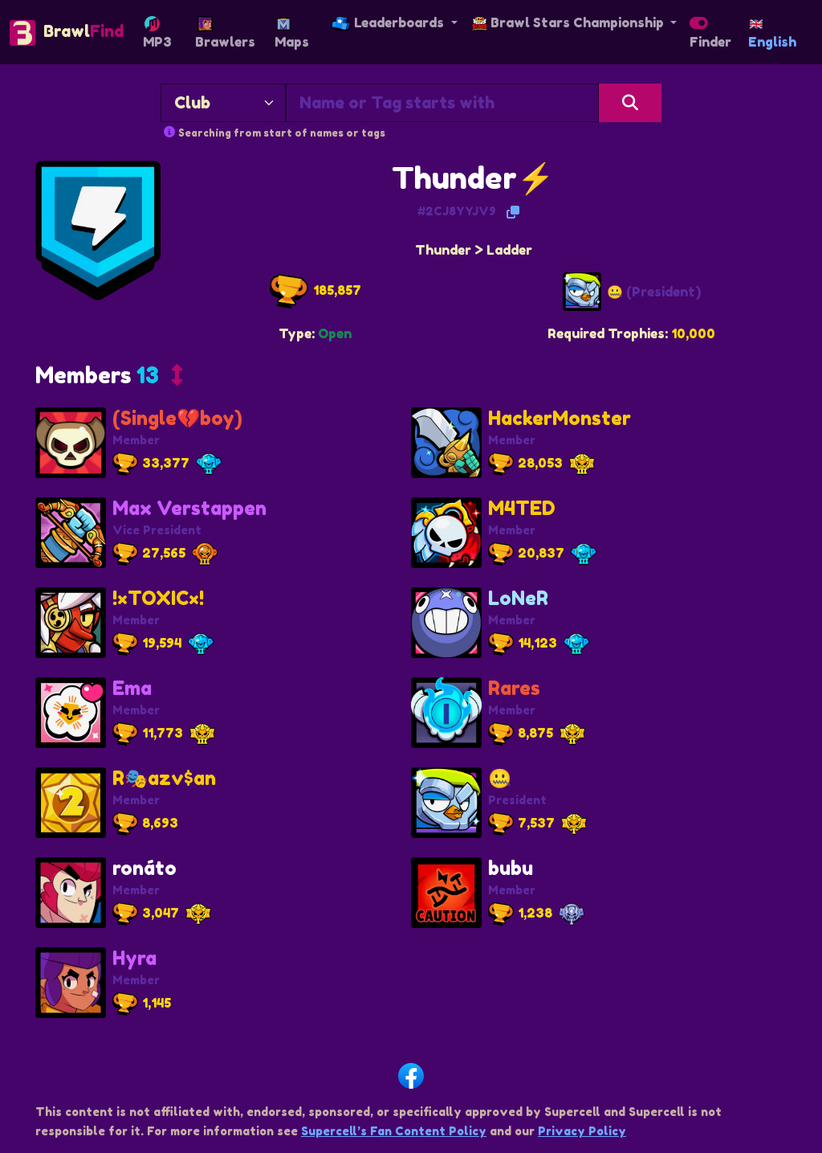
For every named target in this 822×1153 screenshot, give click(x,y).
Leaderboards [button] (389, 22)
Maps (292, 34)
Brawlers (225, 33)
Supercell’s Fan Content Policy (393, 1131)
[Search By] (223, 103)
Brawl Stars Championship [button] (569, 22)
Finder (710, 36)
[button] (108, 378)
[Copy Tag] (513, 212)
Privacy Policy (582, 1131)
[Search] (630, 103)
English (772, 34)
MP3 (157, 33)
